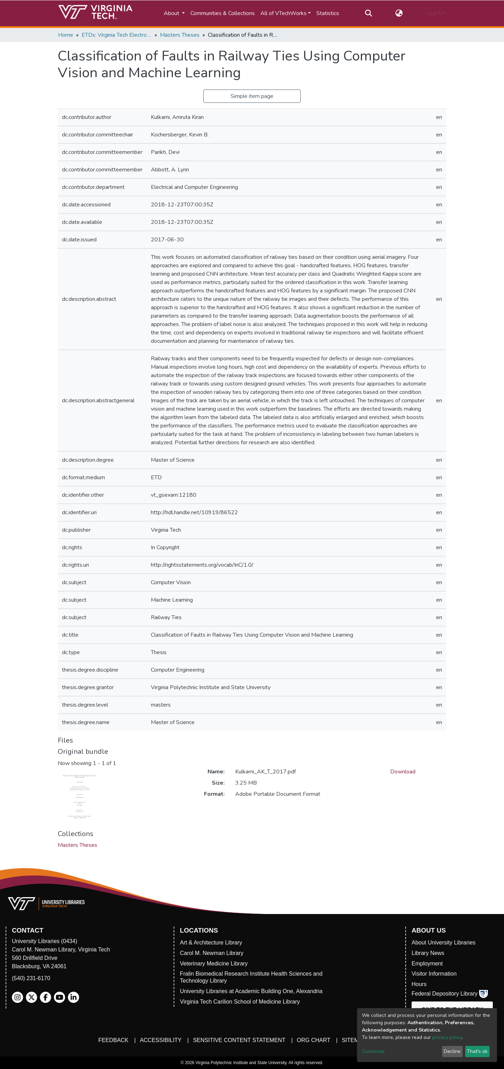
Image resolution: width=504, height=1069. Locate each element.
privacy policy (447, 1037)
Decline (452, 1051)
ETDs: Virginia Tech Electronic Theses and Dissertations (117, 35)
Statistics (327, 13)
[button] (399, 13)
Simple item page (252, 96)
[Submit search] (368, 13)
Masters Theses (180, 35)
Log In (433, 13)
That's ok (477, 1051)
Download (402, 772)
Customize (373, 1051)
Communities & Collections (222, 13)
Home (65, 35)
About (172, 13)
